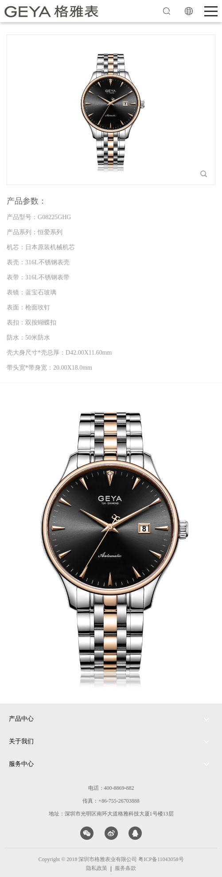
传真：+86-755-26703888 (111, 801)
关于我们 (21, 741)
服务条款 (125, 868)
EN (189, 11)
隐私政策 (96, 868)
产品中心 (21, 718)
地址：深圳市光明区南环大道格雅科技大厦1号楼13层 (111, 814)
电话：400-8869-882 (111, 788)
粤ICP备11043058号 (160, 859)
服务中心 (21, 764)
